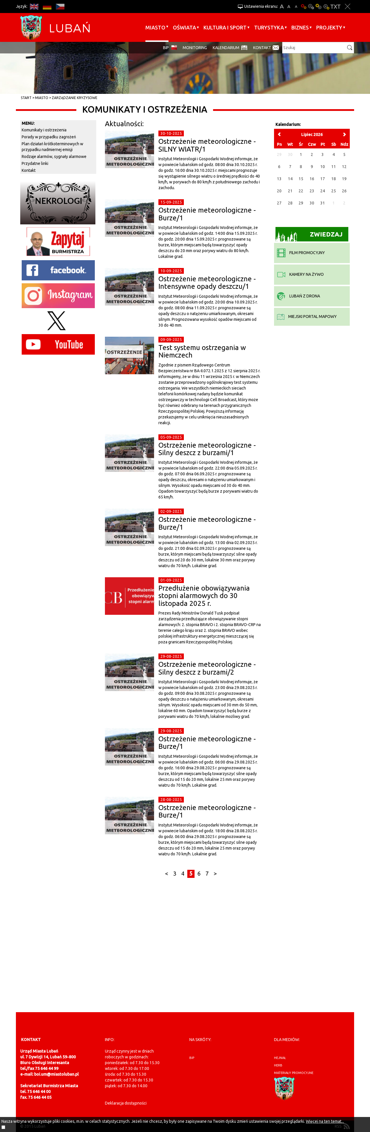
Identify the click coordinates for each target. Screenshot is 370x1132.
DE (46, 6)
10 (322, 166)
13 (279, 178)
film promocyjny (301, 252)
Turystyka (269, 27)
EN (33, 6)
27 (279, 203)
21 (290, 191)
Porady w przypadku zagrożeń (49, 137)
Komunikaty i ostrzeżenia (44, 130)
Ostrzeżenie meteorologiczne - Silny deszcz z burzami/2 (207, 668)
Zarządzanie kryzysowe (74, 98)
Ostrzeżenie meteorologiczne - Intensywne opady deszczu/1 (207, 282)
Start (26, 98)
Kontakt (262, 47)
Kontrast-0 (311, 6)
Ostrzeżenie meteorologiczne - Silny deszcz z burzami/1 (207, 449)
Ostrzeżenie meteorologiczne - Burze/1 (207, 213)
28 (290, 203)
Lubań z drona (298, 296)
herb (278, 1065)
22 (301, 191)
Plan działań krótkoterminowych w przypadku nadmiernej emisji (52, 147)
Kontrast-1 (318, 6)
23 (312, 191)
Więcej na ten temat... (325, 1121)
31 (322, 203)
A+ (281, 6)
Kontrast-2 (326, 6)
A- (296, 6)
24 (322, 191)
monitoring (195, 47)
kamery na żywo (300, 274)
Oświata (184, 27)
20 (279, 191)
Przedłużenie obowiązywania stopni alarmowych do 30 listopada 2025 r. (204, 595)
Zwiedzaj (309, 236)
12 (344, 166)
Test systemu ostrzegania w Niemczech (202, 351)
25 (333, 191)
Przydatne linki (35, 163)
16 (312, 178)
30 (312, 203)
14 (290, 178)
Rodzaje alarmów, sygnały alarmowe (54, 156)
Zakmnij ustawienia (347, 6)
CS (59, 6)
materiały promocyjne (293, 1073)
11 (333, 166)
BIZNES (300, 27)
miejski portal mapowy (307, 316)
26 (344, 191)
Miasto (155, 27)
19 (344, 178)
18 (333, 178)
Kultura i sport (225, 27)
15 (301, 178)
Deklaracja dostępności (126, 1103)
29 (301, 203)
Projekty (329, 27)
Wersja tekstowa (335, 6)
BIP (166, 47)
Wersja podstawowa (303, 6)
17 (322, 178)
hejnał (280, 1058)
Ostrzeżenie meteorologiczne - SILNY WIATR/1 (207, 145)
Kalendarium (226, 47)
